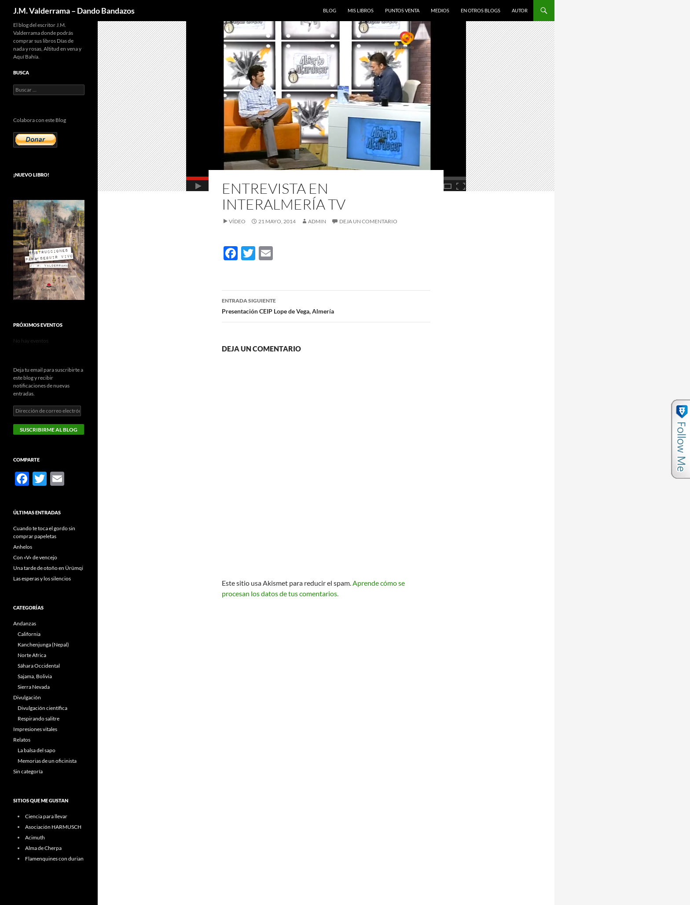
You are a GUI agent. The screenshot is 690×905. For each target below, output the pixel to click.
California (29, 634)
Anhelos (22, 546)
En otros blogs (480, 10)
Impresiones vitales (35, 729)
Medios (440, 10)
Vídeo (237, 221)
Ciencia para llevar (46, 816)
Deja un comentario (368, 221)
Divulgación (27, 697)
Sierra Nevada (34, 686)
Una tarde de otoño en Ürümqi (48, 568)
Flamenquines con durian (54, 858)
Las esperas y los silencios (42, 578)
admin (317, 221)
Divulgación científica (42, 708)
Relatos (21, 739)
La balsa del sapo (36, 750)
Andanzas (24, 623)
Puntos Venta (402, 10)
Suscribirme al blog (48, 429)
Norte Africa (32, 655)
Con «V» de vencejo (35, 557)
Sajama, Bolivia (35, 676)
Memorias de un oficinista (47, 760)
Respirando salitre (38, 718)
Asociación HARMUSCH (53, 827)
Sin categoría (28, 771)
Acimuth (35, 837)
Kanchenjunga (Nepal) (43, 644)
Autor (520, 10)
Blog (329, 10)
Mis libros (361, 10)
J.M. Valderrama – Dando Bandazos (74, 10)
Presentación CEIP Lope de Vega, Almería (326, 305)
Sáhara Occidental (39, 665)
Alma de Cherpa (43, 848)
